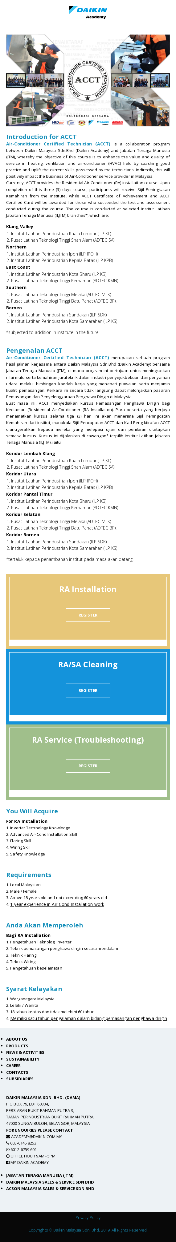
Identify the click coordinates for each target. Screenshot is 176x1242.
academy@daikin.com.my (36, 1136)
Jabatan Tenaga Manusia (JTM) (39, 1175)
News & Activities (25, 1052)
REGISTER (88, 615)
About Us (16, 1039)
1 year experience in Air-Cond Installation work (57, 904)
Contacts (17, 1072)
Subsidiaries (20, 1078)
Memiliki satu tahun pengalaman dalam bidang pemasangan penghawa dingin (88, 1018)
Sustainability (22, 1059)
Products (17, 1046)
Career (13, 1065)
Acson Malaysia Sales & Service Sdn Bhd (50, 1188)
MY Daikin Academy (29, 1162)
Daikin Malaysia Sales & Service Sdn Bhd (50, 1182)
